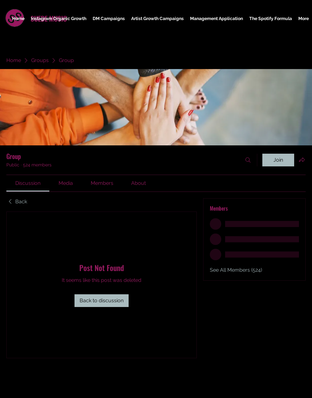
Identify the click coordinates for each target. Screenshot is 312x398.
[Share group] (302, 160)
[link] (27, 183)
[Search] (248, 160)
